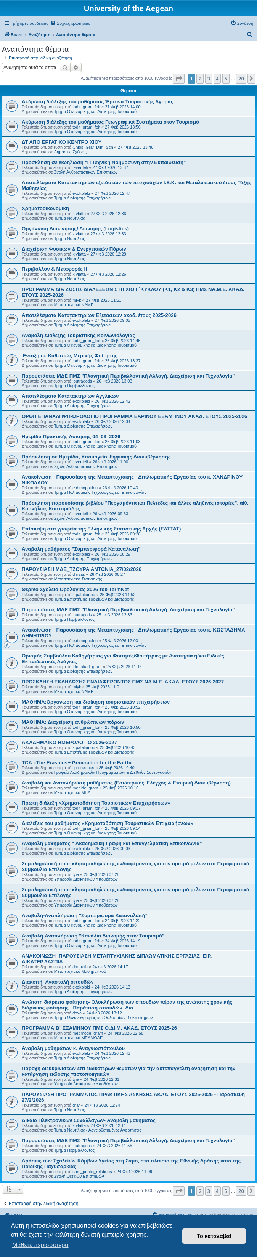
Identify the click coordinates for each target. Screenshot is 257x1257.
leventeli (80, 167)
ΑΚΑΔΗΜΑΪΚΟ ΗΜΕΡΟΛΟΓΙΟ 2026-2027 (69, 742)
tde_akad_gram (86, 666)
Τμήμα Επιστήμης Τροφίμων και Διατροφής (94, 599)
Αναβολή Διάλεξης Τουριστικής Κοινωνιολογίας (78, 335)
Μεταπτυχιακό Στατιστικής (78, 579)
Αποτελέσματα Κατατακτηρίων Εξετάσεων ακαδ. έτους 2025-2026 (99, 315)
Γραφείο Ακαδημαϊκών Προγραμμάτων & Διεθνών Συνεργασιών (112, 772)
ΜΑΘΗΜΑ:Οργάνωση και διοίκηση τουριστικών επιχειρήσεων (96, 702)
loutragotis (82, 381)
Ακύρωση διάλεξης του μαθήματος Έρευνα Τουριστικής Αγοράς (97, 101)
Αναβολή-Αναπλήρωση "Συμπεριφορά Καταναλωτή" (85, 915)
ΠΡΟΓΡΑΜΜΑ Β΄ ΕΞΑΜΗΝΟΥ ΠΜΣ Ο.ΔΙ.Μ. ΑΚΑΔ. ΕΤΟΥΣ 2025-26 (99, 1028)
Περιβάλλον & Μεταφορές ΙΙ (54, 269)
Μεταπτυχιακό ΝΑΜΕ (73, 304)
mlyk (76, 300)
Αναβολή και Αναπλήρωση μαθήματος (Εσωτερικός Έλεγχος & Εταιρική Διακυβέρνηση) (126, 783)
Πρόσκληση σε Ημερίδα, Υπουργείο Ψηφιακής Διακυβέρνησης (96, 457)
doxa (77, 1013)
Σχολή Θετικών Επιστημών (79, 1176)
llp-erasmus (83, 767)
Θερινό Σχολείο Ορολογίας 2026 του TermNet (75, 589)
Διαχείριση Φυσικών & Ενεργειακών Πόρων (74, 249)
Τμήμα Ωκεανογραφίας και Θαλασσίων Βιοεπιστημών (103, 1017)
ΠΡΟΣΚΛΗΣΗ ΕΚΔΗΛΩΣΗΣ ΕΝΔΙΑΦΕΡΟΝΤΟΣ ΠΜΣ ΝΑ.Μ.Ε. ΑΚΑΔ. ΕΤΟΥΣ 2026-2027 (123, 682)
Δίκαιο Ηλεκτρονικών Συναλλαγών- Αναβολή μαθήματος (89, 1120)
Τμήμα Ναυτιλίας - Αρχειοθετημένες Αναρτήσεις (97, 1130)
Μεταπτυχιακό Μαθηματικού (80, 971)
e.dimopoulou (85, 487)
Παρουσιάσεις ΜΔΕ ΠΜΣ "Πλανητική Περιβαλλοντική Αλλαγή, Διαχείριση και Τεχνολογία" (128, 376)
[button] (179, 78)
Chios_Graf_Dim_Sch (92, 147)
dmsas (78, 574)
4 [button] (217, 78)
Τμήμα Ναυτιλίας (69, 218)
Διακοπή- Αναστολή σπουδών (58, 982)
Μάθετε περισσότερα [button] (40, 1245)
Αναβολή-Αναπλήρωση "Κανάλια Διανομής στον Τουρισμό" (93, 936)
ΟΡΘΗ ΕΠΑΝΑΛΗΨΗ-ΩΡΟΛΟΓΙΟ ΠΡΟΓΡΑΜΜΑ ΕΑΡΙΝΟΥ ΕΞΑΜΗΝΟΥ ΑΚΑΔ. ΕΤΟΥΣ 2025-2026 (134, 416)
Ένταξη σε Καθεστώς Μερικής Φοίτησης (69, 355)
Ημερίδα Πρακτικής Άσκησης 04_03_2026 (71, 436)
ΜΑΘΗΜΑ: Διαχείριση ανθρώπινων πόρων (73, 722)
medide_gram (85, 788)
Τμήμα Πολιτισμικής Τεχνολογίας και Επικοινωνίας (100, 492)
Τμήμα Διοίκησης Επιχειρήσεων (83, 198)
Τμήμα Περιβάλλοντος (74, 385)
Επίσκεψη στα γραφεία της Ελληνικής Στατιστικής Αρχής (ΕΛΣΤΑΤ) (101, 529)
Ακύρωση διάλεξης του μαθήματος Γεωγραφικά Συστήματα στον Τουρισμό (110, 122)
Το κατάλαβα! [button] (214, 1236)
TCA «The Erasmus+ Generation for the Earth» (77, 762)
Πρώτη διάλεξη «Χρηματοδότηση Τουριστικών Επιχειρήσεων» (96, 803)
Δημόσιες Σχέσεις (70, 151)
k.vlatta (79, 213)
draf (76, 1105)
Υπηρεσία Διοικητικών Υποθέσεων (86, 879)
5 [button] (226, 78)
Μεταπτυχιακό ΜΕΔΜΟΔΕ (78, 1037)
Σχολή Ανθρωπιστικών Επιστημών (86, 172)
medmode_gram (87, 1033)
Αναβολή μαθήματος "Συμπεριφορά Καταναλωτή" (81, 549)
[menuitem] (70, 23)
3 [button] (208, 78)
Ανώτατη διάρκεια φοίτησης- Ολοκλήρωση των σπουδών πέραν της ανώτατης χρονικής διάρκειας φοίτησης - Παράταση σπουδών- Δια (127, 1005)
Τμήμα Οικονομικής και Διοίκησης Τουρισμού (95, 111)
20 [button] (241, 78)
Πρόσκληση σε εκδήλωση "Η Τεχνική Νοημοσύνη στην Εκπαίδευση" (104, 162)
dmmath (80, 966)
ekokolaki (81, 193)
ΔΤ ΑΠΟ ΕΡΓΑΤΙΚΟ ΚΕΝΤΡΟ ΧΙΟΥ (61, 142)
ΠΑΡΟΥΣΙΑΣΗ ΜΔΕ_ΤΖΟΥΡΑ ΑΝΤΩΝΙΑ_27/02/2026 (81, 569)
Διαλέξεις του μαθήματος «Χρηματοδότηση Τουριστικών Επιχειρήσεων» (107, 823)
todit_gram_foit (86, 106)
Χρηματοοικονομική (45, 208)
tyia (75, 874)
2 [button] (200, 78)
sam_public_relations (92, 1171)
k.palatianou (83, 594)
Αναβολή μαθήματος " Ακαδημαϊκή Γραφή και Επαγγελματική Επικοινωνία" (112, 843)
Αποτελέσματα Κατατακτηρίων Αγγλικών (70, 396)
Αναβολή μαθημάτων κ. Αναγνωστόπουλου (73, 1048)
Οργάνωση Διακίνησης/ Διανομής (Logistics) (75, 228)
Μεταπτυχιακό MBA (72, 792)
